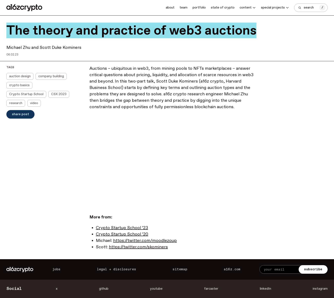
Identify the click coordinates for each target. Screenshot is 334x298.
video (34, 103)
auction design (20, 76)
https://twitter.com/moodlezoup (145, 241)
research (15, 103)
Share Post (20, 114)
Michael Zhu (18, 48)
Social (14, 289)
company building (51, 76)
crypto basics (19, 85)
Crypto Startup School (26, 94)
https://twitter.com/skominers (138, 247)
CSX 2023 (58, 94)
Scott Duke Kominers (60, 48)
